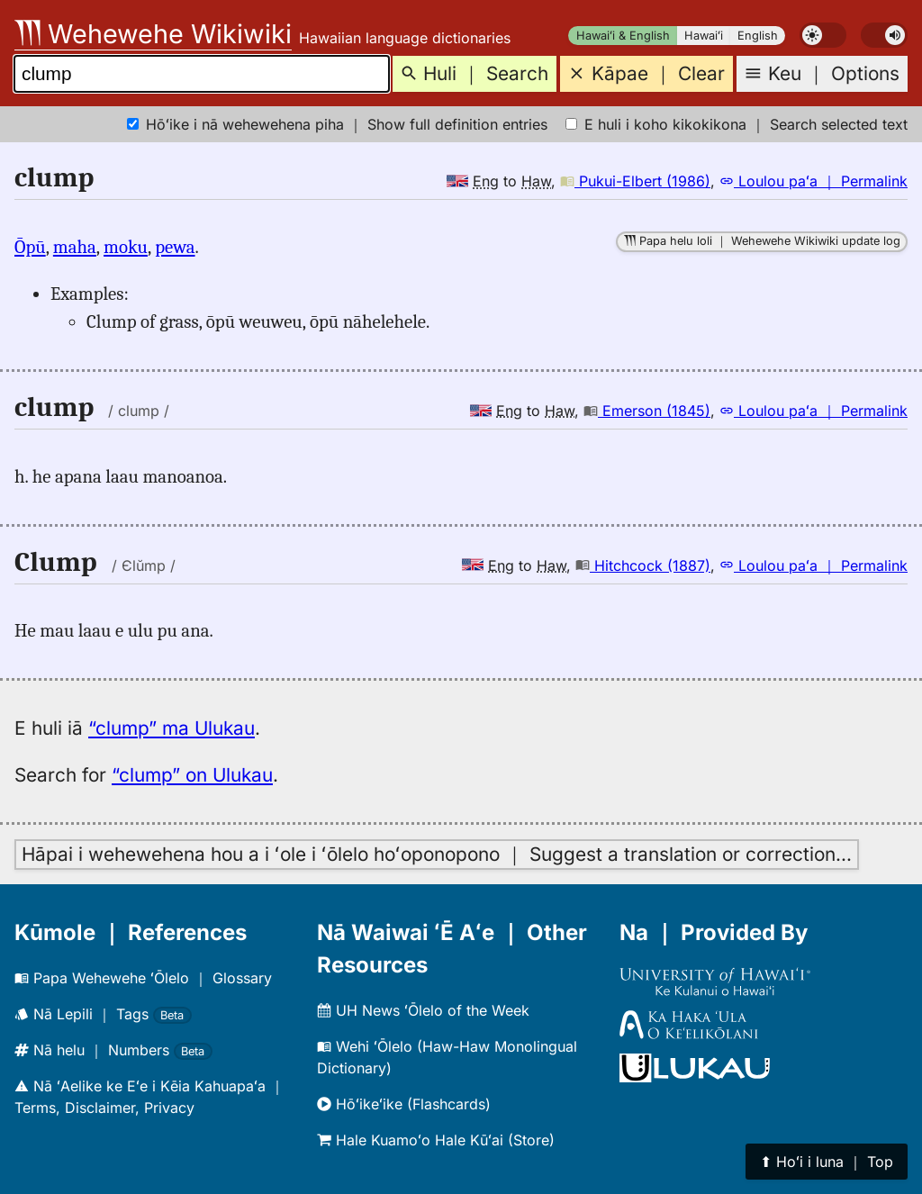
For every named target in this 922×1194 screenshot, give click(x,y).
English (757, 35)
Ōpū (30, 247)
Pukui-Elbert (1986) (635, 181)
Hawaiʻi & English (623, 35)
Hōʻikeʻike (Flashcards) (404, 1104)
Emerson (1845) (646, 411)
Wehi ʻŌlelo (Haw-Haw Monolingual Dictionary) (447, 1057)
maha (74, 247)
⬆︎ (826, 1162)
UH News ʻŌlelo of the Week (423, 1010)
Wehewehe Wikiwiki (153, 34)
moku (126, 247)
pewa (174, 247)
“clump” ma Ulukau (171, 728)
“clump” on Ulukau (192, 775)
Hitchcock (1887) (642, 565)
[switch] (823, 35)
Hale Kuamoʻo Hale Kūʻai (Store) (436, 1140)
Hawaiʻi (703, 35)
